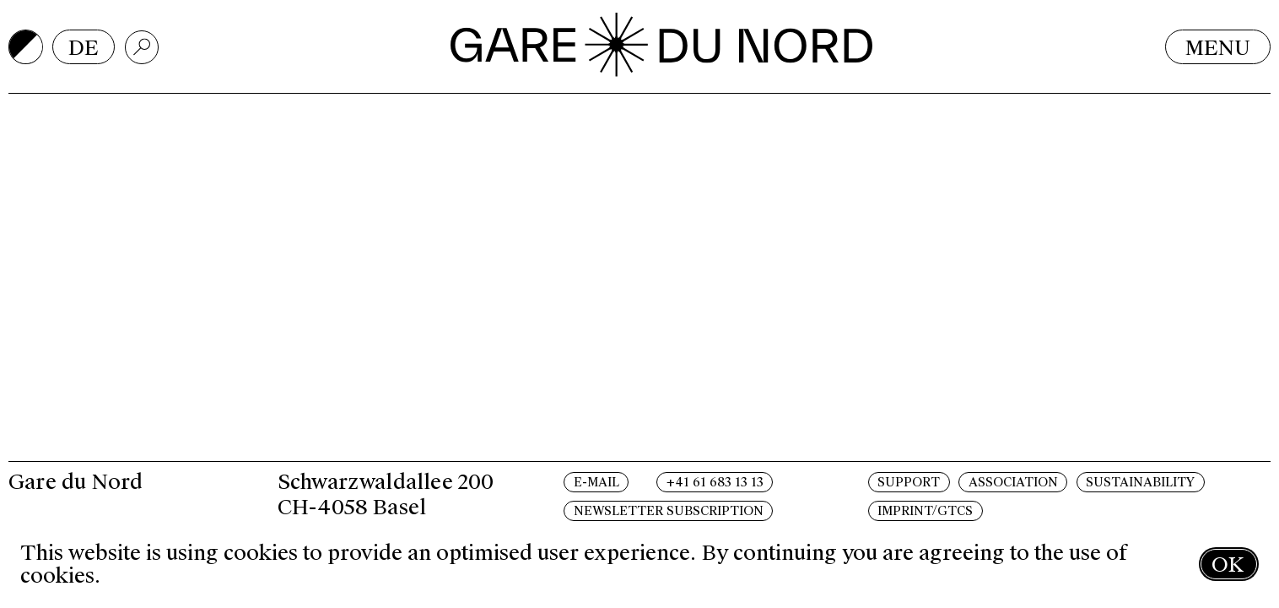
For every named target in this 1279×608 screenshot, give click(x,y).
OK (1228, 564)
